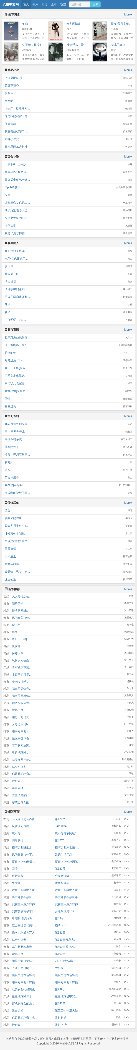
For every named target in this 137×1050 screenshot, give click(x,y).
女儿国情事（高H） (79, 23)
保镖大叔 (68, 124)
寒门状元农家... (21, 745)
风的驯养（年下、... (24, 854)
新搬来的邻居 (68, 518)
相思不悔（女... (21, 717)
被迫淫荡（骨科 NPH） (81, 44)
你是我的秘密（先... (68, 116)
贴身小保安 (68, 139)
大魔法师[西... (20, 795)
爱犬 (68, 312)
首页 (26, 4)
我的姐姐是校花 (68, 251)
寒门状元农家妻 (68, 383)
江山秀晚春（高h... (68, 345)
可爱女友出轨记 (68, 376)
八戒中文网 (11, 4)
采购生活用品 (63, 854)
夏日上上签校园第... (67, 861)
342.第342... (62, 826)
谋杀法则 (68, 226)
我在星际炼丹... (21, 688)
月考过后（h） (68, 360)
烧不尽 (68, 266)
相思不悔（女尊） (23, 960)
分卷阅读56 (62, 875)
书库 (35, 4)
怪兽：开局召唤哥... (68, 455)
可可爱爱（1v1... (68, 320)
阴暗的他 (68, 353)
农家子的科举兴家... (24, 890)
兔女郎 (68, 101)
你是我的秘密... (21, 773)
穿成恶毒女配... (21, 802)
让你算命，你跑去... (68, 203)
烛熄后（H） (68, 274)
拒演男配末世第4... (67, 847)
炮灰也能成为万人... (24, 932)
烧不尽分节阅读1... (67, 833)
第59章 (59, 918)
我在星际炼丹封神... (67, 904)
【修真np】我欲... (68, 534)
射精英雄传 (68, 564)
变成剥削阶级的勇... (68, 493)
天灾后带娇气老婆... (68, 180)
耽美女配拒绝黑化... (24, 989)
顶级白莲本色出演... (24, 975)
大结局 (59, 968)
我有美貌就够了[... (68, 132)
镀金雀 (68, 93)
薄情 (68, 399)
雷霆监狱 (68, 549)
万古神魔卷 (68, 478)
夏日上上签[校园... (68, 368)
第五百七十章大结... (67, 1010)
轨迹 (63, 4)
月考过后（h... (21, 724)
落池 (68, 305)
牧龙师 (68, 462)
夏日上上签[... (20, 639)
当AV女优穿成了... (68, 259)
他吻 (25, 23)
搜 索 (95, 4)
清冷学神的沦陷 (68, 289)
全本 (54, 4)
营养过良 (68, 406)
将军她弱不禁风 (22, 897)
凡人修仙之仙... (21, 596)
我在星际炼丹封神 (68, 147)
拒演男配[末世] (68, 78)
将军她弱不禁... (21, 667)
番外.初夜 (61, 1024)
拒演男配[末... (20, 610)
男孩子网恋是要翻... (68, 297)
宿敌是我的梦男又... (68, 541)
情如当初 (68, 282)
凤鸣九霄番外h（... (68, 526)
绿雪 (68, 195)
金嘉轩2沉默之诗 (68, 172)
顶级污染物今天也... (68, 210)
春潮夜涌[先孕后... (68, 391)
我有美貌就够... (21, 695)
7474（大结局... (65, 960)
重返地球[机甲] (21, 996)
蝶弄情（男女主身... (68, 572)
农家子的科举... (21, 674)
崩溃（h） (61, 925)
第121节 (60, 868)
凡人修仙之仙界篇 (68, 424)
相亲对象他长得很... (68, 337)
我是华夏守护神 (68, 233)
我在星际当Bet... (68, 485)
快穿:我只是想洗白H (124, 23)
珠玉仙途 (68, 579)
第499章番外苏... (65, 946)
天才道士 (68, 556)
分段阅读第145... (65, 911)
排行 (44, 4)
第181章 (60, 932)
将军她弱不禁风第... (67, 897)
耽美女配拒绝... (21, 759)
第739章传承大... (65, 939)
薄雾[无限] (68, 447)
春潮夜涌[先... (20, 681)
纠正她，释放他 (32, 44)
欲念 (68, 511)
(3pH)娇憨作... (68, 187)
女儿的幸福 (118, 44)
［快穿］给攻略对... (68, 109)
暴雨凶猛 (17, 788)
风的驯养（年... (21, 617)
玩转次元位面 (20, 660)
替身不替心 (68, 86)
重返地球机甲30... (66, 996)
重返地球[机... (20, 752)
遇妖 (68, 470)
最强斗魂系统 (68, 439)
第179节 (60, 819)
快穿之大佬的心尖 (68, 218)
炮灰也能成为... (21, 702)
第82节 (59, 840)
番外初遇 (60, 1017)
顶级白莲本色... (21, 738)
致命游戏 (17, 1010)
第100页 (60, 953)
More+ (128, 14)
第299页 (60, 989)
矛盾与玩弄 (62, 882)
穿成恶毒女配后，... (24, 1003)
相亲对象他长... (21, 731)
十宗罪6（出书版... (68, 164)
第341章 (60, 1003)
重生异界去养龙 (68, 432)
